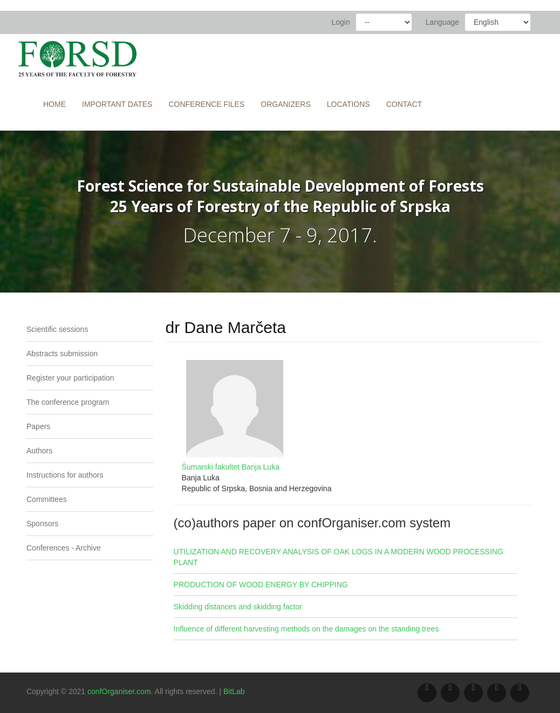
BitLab (234, 691)
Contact (404, 104)
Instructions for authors (64, 475)
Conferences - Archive (63, 548)
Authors (39, 450)
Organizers (286, 104)
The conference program (67, 402)
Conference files (206, 104)
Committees (46, 499)
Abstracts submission (62, 353)
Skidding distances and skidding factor (238, 606)
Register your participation (70, 378)
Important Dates (117, 104)
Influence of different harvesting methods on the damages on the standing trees (306, 628)
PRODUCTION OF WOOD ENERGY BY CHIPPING (261, 584)
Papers (38, 426)
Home (54, 104)
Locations (348, 104)
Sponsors (42, 523)
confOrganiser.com (119, 691)
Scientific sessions (57, 329)
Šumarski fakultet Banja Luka (230, 467)
